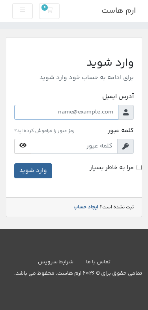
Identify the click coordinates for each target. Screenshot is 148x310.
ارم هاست (118, 11)
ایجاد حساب (85, 207)
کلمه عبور (121, 131)
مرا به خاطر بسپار (112, 168)
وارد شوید (33, 171)
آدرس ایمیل (118, 97)
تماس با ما (98, 262)
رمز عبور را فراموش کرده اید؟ (44, 131)
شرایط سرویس (55, 262)
